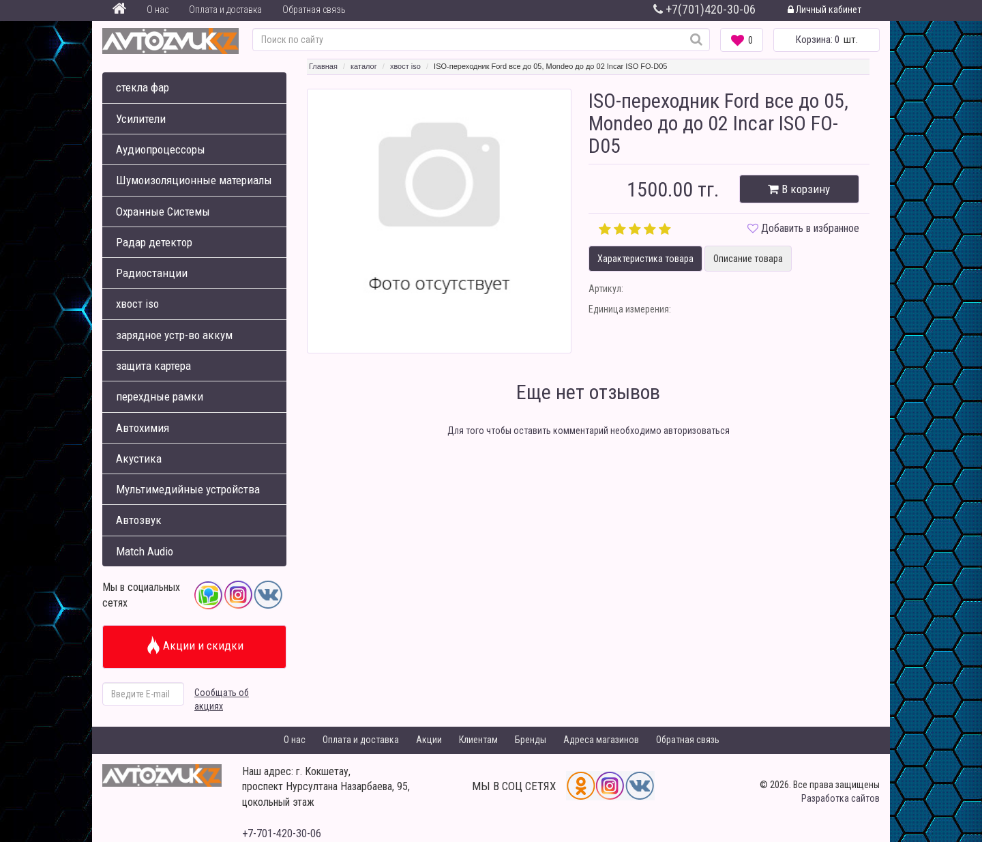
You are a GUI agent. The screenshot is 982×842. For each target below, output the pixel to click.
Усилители (141, 119)
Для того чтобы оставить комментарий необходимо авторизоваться (588, 430)
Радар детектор (154, 242)
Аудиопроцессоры (160, 149)
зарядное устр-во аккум (174, 335)
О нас (157, 9)
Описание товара (748, 258)
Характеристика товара (645, 258)
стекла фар (142, 87)
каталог (364, 66)
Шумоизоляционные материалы (194, 180)
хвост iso (137, 303)
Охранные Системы (163, 211)
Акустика (139, 458)
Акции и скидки (194, 645)
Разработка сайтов (840, 798)
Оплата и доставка (225, 9)
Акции (429, 739)
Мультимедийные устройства (188, 489)
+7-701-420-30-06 (281, 833)
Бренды (530, 739)
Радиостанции (152, 273)
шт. (827, 39)
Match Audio (144, 551)
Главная (323, 66)
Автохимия (142, 428)
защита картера (153, 366)
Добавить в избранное (810, 228)
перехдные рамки (159, 396)
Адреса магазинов (601, 739)
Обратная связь (314, 9)
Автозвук (139, 520)
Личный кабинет (824, 9)
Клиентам (478, 739)
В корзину (799, 189)
